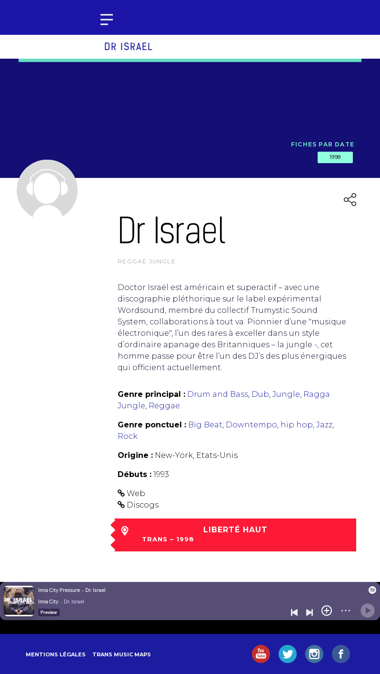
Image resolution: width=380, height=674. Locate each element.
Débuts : (134, 474)
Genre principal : (151, 394)
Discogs (143, 504)
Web (136, 493)
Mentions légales (56, 654)
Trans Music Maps (121, 654)
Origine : (135, 455)
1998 (335, 157)
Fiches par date (322, 144)
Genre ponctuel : (152, 424)
